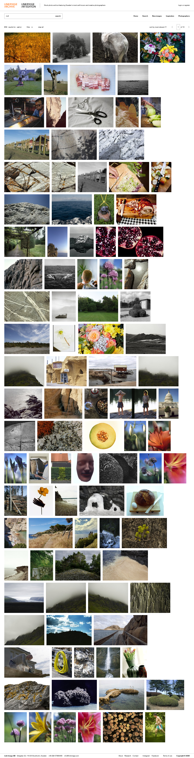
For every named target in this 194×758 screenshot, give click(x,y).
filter (28, 27)
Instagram (146, 756)
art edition (28, 5)
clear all (41, 27)
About (121, 756)
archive (10, 5)
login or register (184, 5)
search (58, 16)
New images (157, 16)
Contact (135, 756)
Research (127, 756)
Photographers (184, 16)
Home (136, 16)
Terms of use (167, 756)
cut (18, 27)
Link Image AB (9, 756)
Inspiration (170, 16)
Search (145, 16)
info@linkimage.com (71, 756)
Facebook (155, 756)
